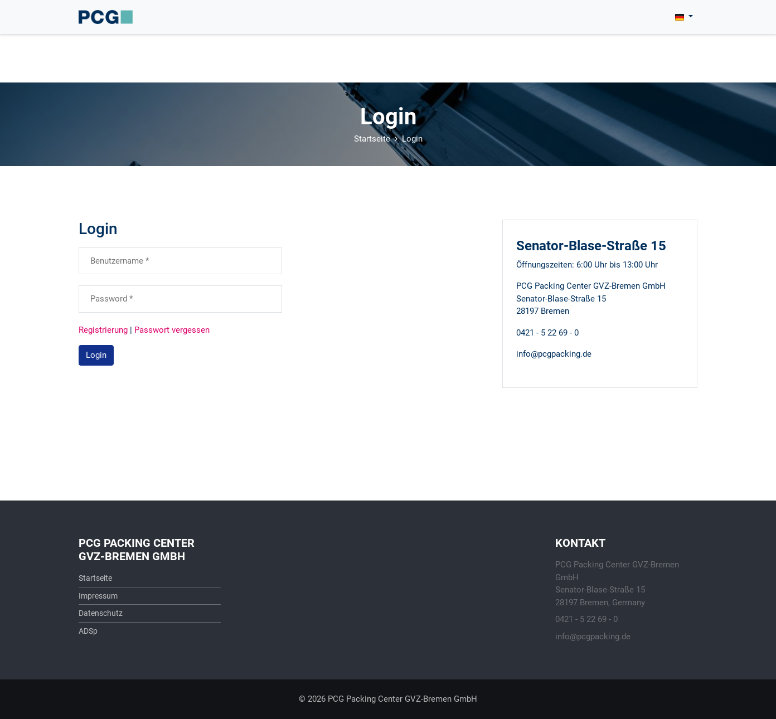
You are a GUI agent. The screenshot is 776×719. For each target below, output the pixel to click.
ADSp (88, 630)
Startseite (372, 139)
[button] (684, 17)
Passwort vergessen (172, 330)
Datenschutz (101, 613)
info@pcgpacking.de (592, 636)
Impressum (98, 595)
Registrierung (103, 330)
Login (412, 139)
